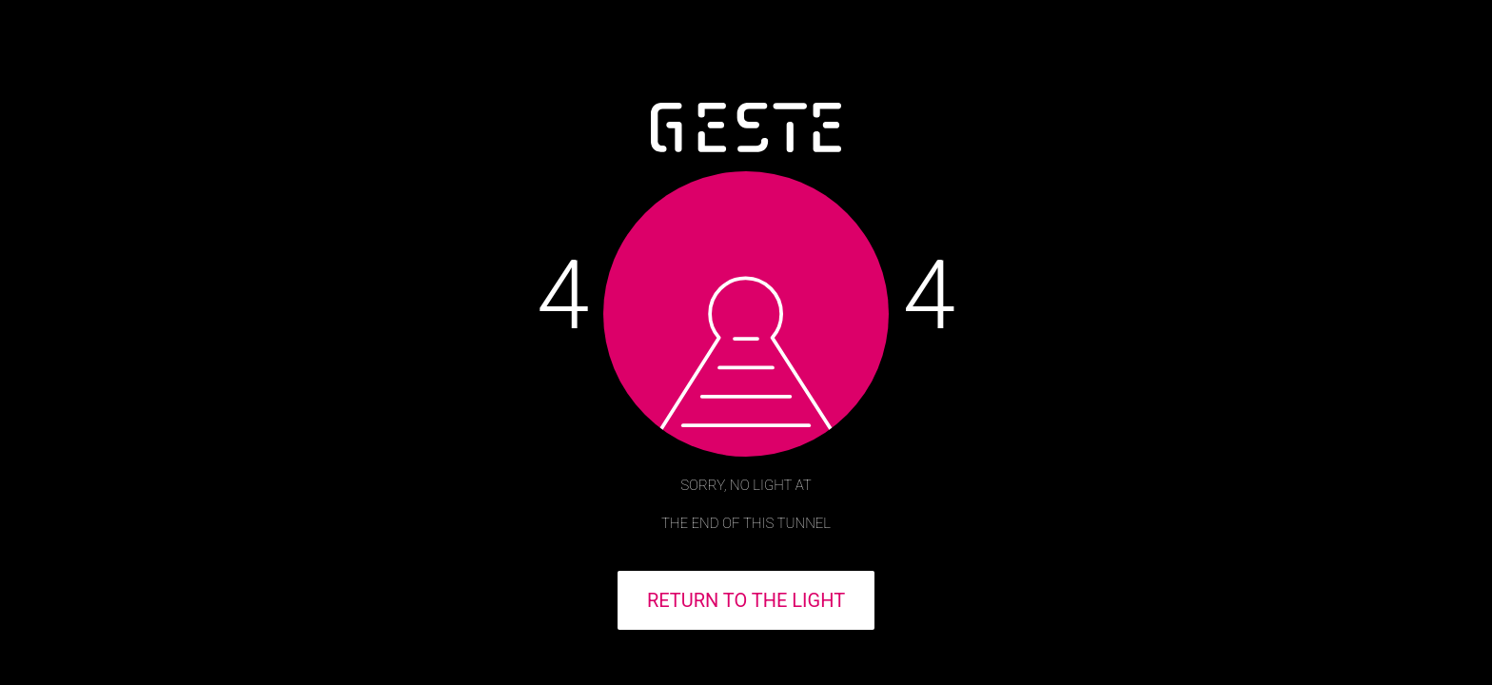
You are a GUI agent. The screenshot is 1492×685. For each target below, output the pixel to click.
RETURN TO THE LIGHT (746, 600)
